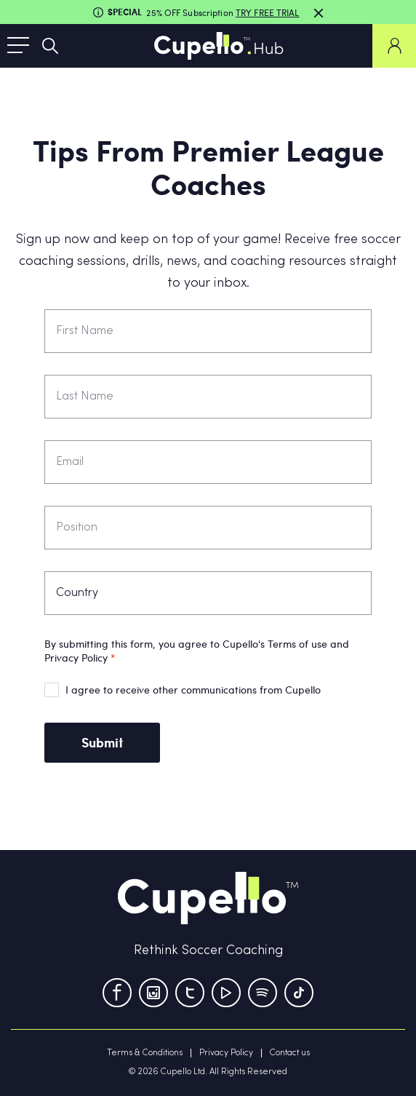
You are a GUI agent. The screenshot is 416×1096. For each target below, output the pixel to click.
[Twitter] (189, 992)
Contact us (290, 1053)
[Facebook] (117, 992)
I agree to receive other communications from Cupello (193, 689)
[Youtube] (226, 992)
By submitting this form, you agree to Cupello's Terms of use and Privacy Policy (196, 650)
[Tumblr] (262, 992)
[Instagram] (153, 992)
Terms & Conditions (145, 1053)
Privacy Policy (226, 1053)
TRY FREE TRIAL (268, 12)
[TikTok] (298, 992)
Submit (102, 742)
